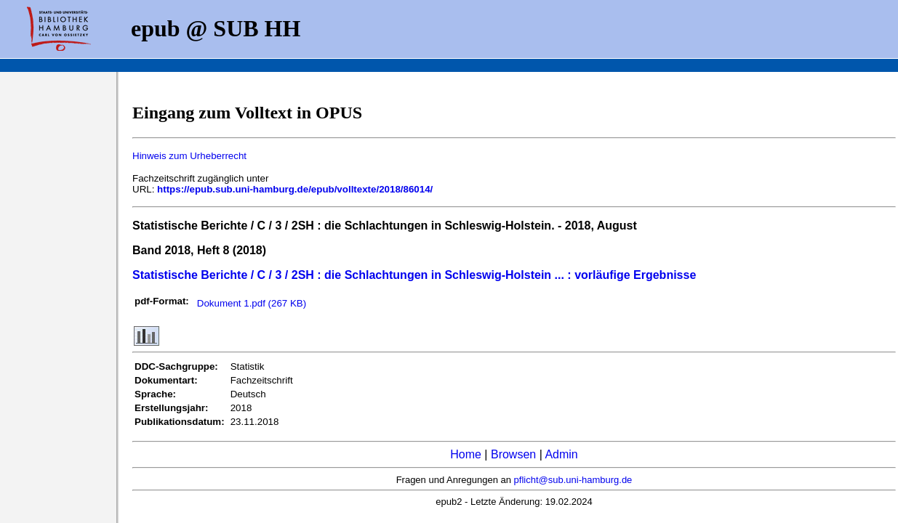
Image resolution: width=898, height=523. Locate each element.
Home (465, 454)
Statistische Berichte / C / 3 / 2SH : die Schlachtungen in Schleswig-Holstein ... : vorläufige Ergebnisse (414, 275)
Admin (561, 454)
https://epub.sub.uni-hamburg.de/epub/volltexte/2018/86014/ (295, 189)
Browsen (513, 454)
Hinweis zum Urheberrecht (189, 155)
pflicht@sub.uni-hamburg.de (573, 479)
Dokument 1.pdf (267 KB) (251, 303)
